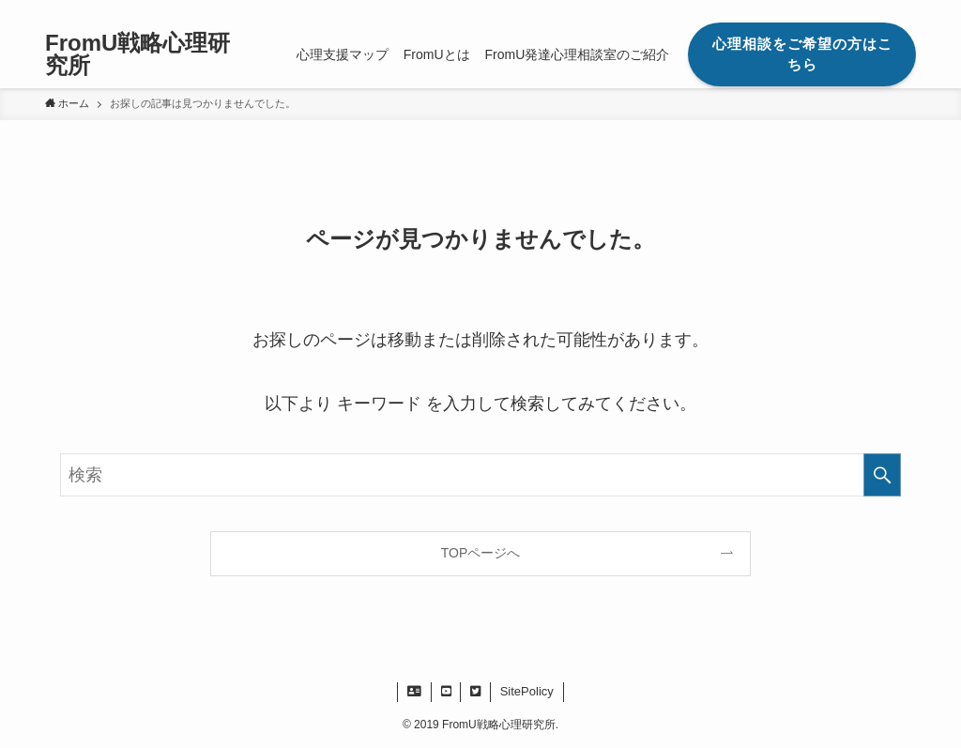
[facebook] (830, 10)
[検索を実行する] (882, 474)
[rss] (879, 10)
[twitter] (855, 10)
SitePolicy (527, 691)
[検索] (904, 10)
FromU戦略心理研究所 (137, 54)
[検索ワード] (480, 474)
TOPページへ (481, 552)
